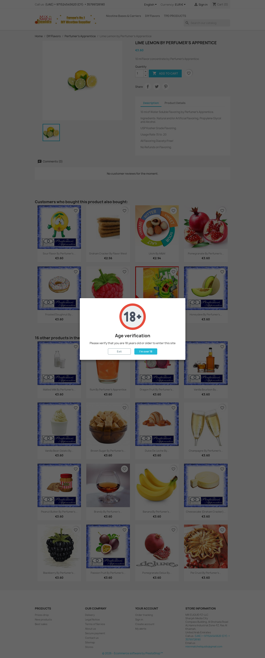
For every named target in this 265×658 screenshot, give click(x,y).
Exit (119, 351)
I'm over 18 (145, 351)
